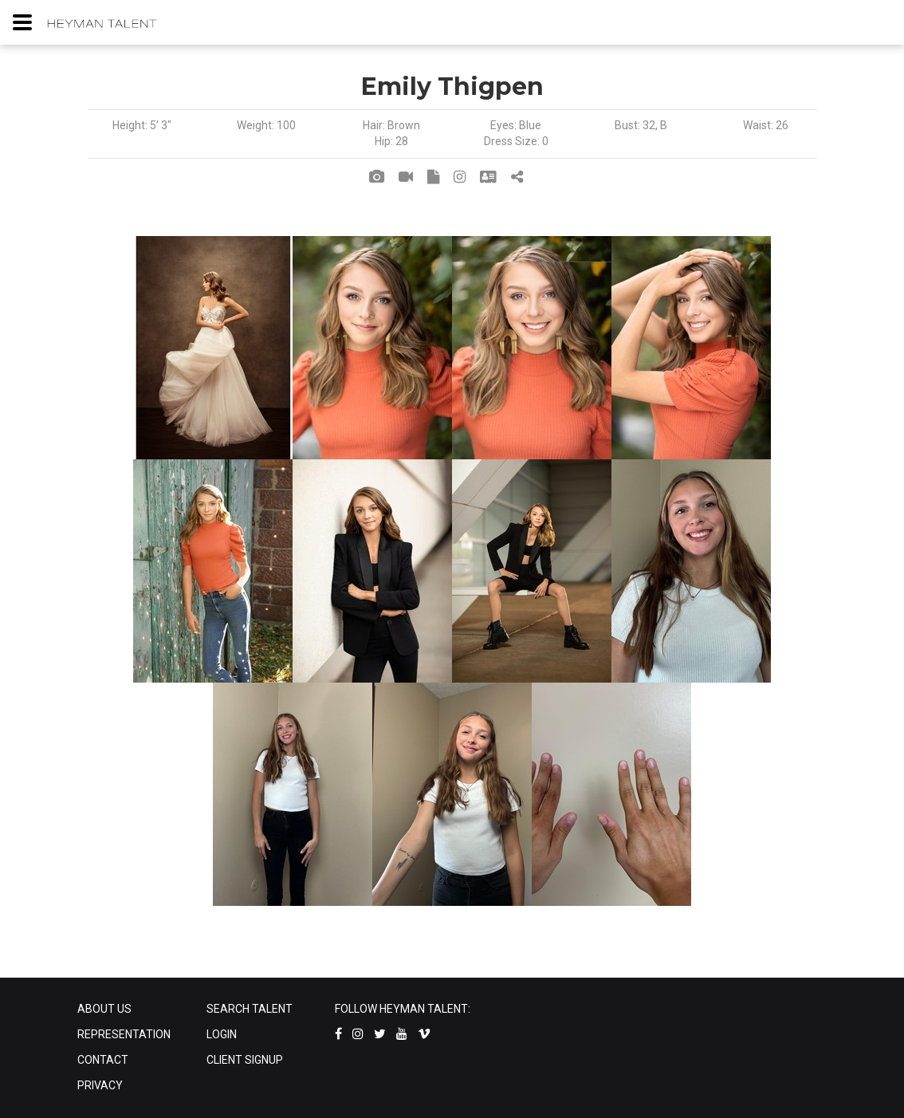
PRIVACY (100, 1085)
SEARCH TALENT (249, 1008)
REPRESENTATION (124, 1034)
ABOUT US (104, 1008)
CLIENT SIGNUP (244, 1059)
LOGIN (221, 1034)
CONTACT (102, 1059)
